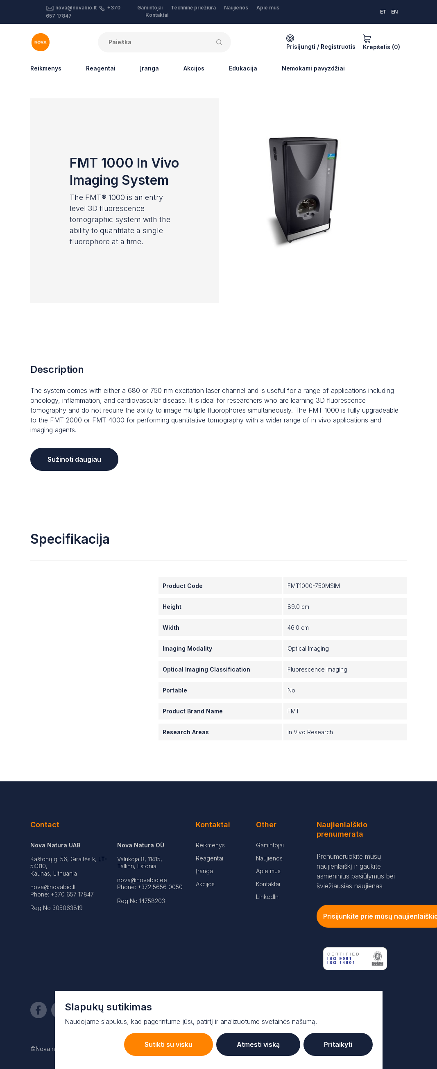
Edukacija (243, 68)
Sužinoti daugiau (74, 459)
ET (383, 12)
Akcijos (193, 68)
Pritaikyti (338, 1044)
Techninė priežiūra (193, 8)
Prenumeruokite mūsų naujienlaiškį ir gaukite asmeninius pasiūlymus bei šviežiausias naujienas (356, 871)
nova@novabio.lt (76, 8)
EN (394, 12)
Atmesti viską (258, 1044)
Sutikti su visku (168, 1044)
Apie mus (267, 8)
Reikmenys (45, 68)
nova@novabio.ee (142, 879)
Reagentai (100, 68)
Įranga (149, 68)
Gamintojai (150, 8)
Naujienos (236, 8)
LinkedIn (267, 896)
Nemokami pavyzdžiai (313, 68)
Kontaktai (156, 15)
